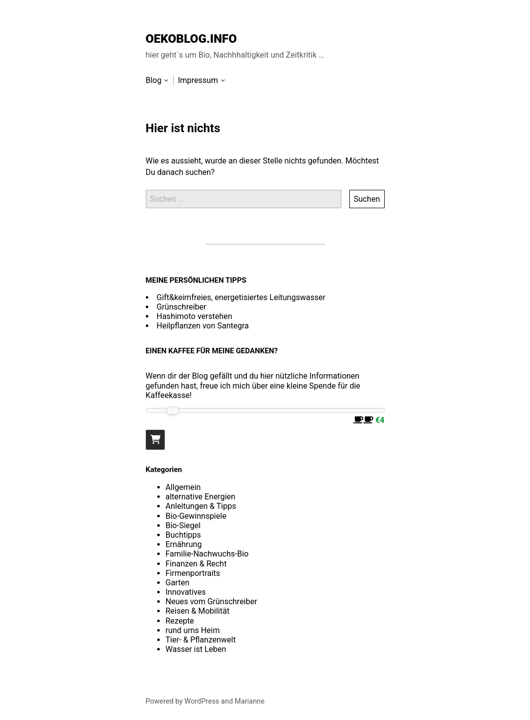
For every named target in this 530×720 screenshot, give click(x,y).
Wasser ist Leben (196, 649)
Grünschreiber (182, 307)
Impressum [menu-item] (198, 80)
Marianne (250, 701)
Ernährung (184, 544)
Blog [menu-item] (154, 80)
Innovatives (186, 592)
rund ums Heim (193, 630)
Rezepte (180, 621)
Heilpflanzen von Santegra (203, 325)
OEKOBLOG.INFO (191, 39)
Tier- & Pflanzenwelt (201, 639)
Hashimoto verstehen (194, 316)
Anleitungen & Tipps (201, 506)
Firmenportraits (193, 573)
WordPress (202, 701)
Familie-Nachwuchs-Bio (207, 554)
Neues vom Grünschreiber (211, 601)
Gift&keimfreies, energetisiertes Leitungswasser (241, 297)
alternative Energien (200, 496)
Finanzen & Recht (196, 563)
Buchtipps (183, 535)
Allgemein (183, 487)
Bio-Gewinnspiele (196, 516)
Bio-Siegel (183, 525)
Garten (178, 582)
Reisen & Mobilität (198, 611)
